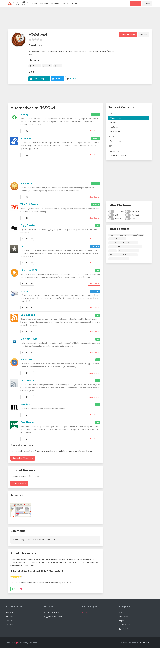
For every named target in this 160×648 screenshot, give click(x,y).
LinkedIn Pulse (29, 338)
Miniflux (25, 404)
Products (55, 3)
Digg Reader (27, 225)
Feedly (24, 114)
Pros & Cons (115, 131)
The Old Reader (29, 204)
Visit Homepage (41, 78)
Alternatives (115, 118)
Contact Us (124, 616)
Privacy (151, 642)
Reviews (114, 122)
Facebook (124, 624)
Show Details (94, 131)
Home (34, 3)
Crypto (65, 3)
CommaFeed (27, 315)
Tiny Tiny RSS (28, 270)
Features (114, 127)
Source (73, 78)
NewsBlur (26, 183)
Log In (147, 3)
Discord (74, 3)
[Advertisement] (80, 19)
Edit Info (143, 34)
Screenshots (115, 141)
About (122, 612)
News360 (26, 359)
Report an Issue (88, 612)
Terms (142, 642)
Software (44, 3)
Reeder (24, 246)
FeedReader (27, 422)
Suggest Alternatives (53, 616)
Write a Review (128, 34)
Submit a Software (52, 612)
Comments (114, 151)
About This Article (118, 155)
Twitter (59, 78)
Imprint (122, 620)
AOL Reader (27, 380)
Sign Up (135, 3)
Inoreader (26, 138)
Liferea (24, 291)
